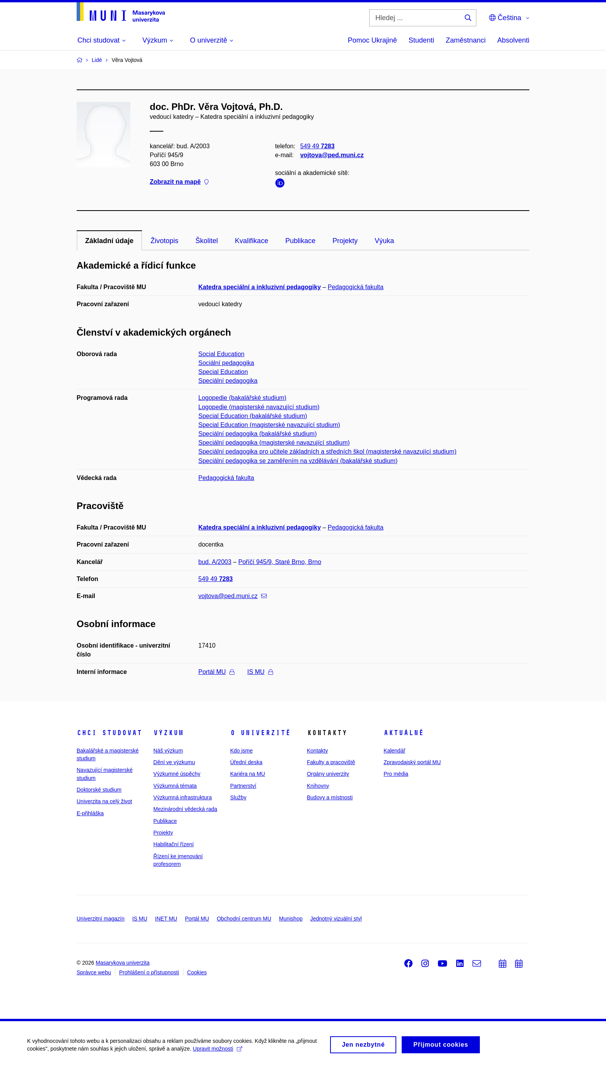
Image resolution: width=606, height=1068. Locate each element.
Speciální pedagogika (228, 380)
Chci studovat (109, 733)
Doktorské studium (99, 790)
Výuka (384, 241)
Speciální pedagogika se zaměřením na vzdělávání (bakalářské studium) (298, 461)
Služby (238, 797)
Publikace (300, 241)
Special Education (223, 372)
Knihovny (318, 786)
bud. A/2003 (215, 562)
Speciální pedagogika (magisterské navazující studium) (274, 442)
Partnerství (243, 786)
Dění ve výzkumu (174, 762)
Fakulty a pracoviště (331, 762)
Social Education (222, 354)
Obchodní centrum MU (244, 918)
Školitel (206, 241)
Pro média (395, 774)
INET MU (166, 918)
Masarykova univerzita (122, 963)
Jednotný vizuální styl (336, 918)
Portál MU (216, 672)
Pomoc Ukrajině (372, 40)
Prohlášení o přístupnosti (149, 972)
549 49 (317, 146)
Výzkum (168, 733)
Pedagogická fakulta (355, 287)
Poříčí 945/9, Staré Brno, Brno (279, 562)
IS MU (259, 672)
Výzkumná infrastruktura (182, 797)
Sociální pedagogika (226, 363)
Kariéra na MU (247, 774)
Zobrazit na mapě (179, 182)
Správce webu (94, 972)
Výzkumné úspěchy (176, 774)
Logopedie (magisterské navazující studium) (259, 407)
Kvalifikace (251, 241)
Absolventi (513, 40)
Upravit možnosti (217, 1051)
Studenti (421, 40)
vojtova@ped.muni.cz (332, 155)
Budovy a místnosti (330, 797)
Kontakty (317, 750)
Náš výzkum (168, 750)
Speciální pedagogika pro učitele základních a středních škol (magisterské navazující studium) (328, 451)
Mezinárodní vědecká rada (185, 809)
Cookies (197, 972)
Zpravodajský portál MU (412, 762)
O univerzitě (260, 733)
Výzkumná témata (175, 786)
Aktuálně (403, 733)
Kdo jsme (241, 750)
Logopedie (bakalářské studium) (243, 397)
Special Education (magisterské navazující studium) (269, 425)
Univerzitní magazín (101, 918)
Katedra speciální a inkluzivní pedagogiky (260, 287)
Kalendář (394, 750)
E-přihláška (90, 813)
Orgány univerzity (328, 774)
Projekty (345, 241)
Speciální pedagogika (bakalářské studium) (258, 433)
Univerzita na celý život (104, 801)
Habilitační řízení (173, 844)
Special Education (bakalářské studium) (253, 416)
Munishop (291, 918)
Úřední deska (246, 762)
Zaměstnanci (466, 40)
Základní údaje (109, 241)
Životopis (164, 241)
